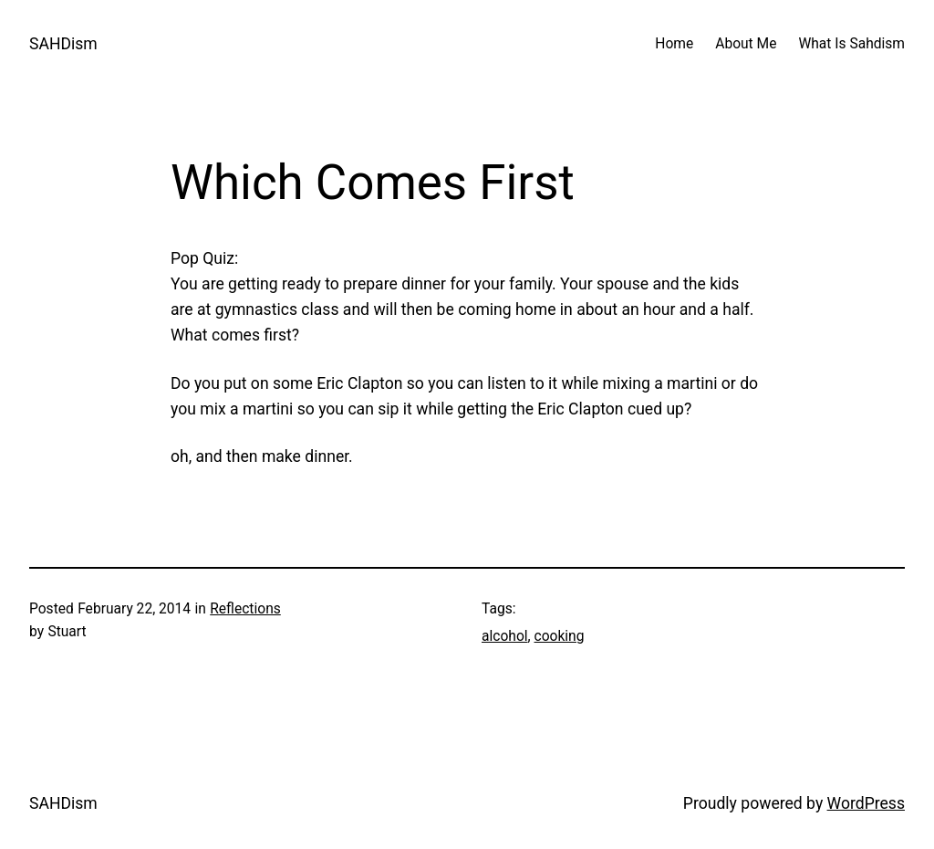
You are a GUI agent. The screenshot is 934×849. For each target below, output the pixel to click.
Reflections (245, 609)
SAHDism (63, 44)
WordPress (866, 803)
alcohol (505, 636)
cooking (559, 636)
